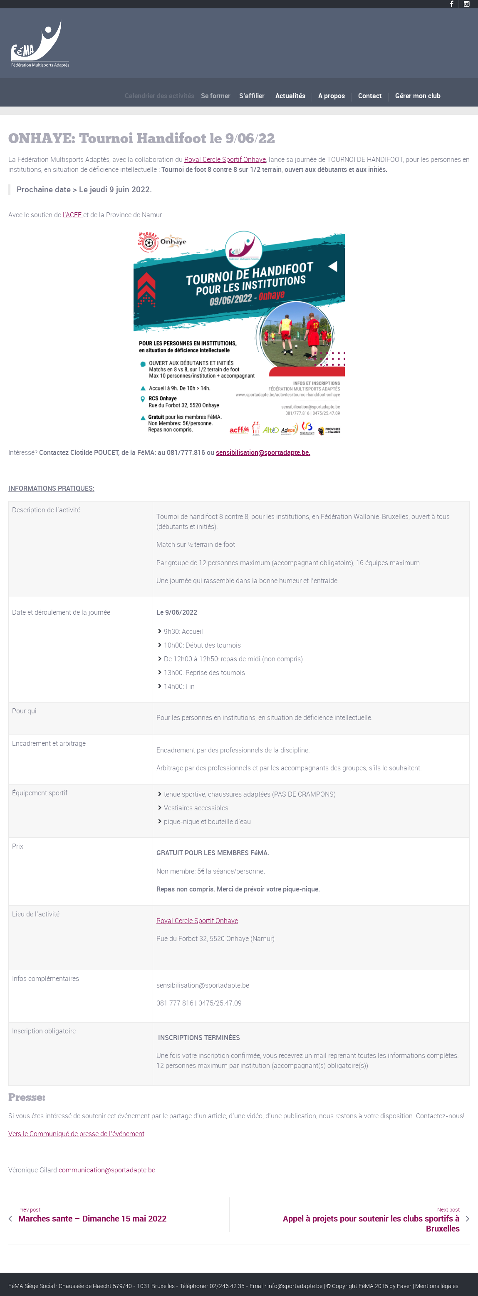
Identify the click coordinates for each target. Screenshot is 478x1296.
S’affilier (254, 95)
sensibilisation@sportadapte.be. (263, 452)
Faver (404, 1286)
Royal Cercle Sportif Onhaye (225, 159)
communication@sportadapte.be (107, 1169)
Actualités (292, 95)
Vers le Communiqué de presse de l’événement (76, 1133)
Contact (370, 95)
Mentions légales (436, 1286)
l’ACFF (73, 214)
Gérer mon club (418, 95)
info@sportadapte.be (294, 1286)
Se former (220, 95)
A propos (331, 95)
